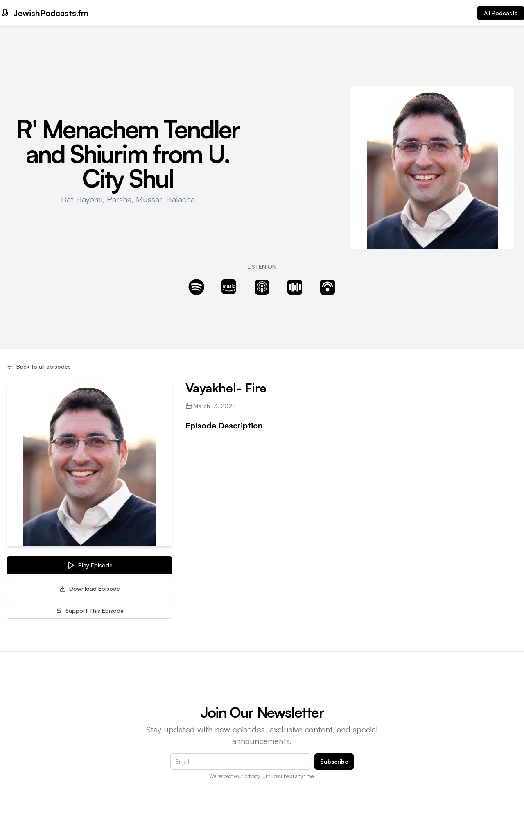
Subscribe (334, 761)
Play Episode (90, 565)
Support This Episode (90, 610)
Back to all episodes (39, 366)
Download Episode (89, 588)
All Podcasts (500, 12)
